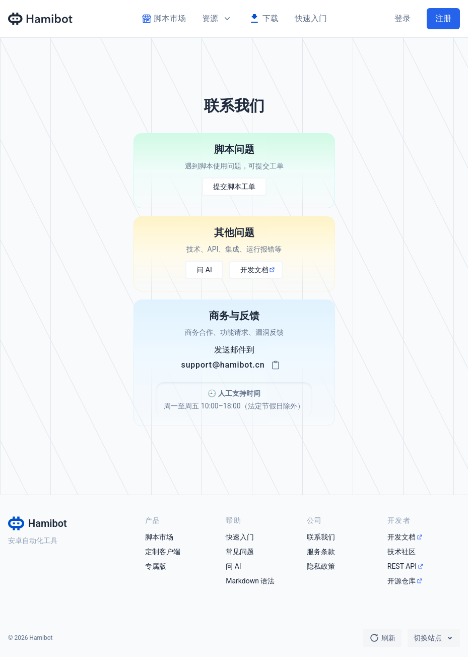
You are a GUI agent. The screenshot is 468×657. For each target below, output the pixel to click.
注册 (443, 18)
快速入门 (311, 18)
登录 (402, 18)
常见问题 (240, 552)
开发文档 (401, 537)
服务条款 (321, 552)
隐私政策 (321, 566)
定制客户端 (162, 552)
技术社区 (401, 552)
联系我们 (321, 537)
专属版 (155, 566)
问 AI (233, 566)
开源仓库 (401, 581)
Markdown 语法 (250, 581)
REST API (402, 566)
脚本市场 (159, 537)
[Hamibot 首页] (41, 19)
